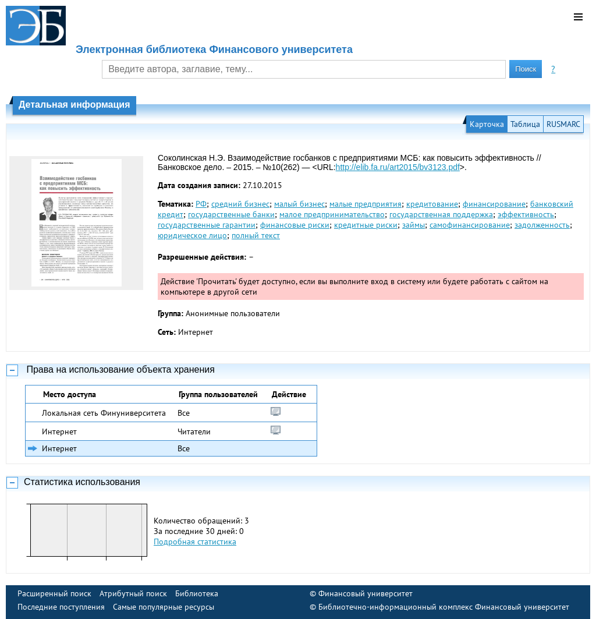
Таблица (525, 124)
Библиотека (196, 593)
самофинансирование (470, 225)
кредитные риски (366, 225)
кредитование (432, 204)
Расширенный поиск (54, 593)
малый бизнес (299, 204)
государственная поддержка (441, 214)
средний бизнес (240, 204)
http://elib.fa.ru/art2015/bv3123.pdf (398, 167)
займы (413, 225)
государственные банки (231, 214)
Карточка (487, 124)
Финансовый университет (365, 593)
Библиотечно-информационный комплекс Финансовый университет (443, 607)
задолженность (542, 225)
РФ (201, 204)
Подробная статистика (195, 541)
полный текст (256, 235)
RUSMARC (563, 124)
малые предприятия (365, 204)
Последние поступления (61, 607)
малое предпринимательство (332, 214)
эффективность (526, 214)
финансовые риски (294, 225)
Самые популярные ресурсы (163, 607)
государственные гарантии (207, 225)
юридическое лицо (192, 235)
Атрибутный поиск (133, 593)
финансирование (494, 204)
